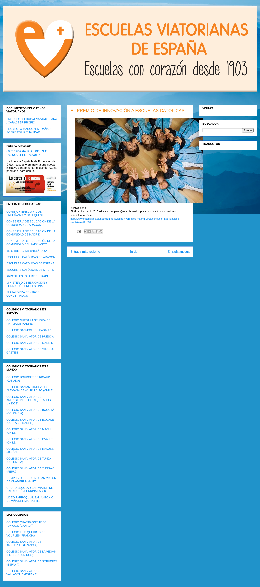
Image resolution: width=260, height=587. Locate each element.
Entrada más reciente (85, 251)
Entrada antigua (179, 251)
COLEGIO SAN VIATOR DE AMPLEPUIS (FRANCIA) (23, 543)
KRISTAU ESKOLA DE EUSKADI (27, 276)
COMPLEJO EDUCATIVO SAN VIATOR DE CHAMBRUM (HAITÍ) (31, 479)
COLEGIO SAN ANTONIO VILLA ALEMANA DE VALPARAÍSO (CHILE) (29, 388)
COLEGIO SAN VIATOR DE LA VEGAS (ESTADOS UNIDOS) (31, 553)
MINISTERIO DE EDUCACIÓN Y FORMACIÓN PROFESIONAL (27, 284)
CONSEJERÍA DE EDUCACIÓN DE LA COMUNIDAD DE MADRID (30, 233)
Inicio (133, 251)
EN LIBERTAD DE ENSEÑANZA (26, 250)
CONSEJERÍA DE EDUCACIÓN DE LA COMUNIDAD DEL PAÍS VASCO (30, 242)
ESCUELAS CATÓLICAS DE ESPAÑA (30, 263)
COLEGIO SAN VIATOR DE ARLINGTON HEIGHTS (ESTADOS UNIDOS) (28, 400)
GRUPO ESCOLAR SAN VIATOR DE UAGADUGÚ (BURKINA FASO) (29, 489)
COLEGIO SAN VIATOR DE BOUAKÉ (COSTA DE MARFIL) (30, 421)
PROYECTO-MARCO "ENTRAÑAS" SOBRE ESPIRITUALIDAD (28, 130)
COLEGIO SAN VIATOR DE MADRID (29, 343)
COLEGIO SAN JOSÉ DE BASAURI (29, 330)
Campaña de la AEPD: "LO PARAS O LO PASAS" (26, 153)
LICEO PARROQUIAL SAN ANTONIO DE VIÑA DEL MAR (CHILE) (29, 499)
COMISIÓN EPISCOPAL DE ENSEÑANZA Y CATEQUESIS (25, 213)
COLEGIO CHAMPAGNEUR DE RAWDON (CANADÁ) (26, 524)
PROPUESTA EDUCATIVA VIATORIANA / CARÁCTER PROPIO (31, 120)
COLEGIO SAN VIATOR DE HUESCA (30, 336)
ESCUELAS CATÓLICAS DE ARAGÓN (30, 257)
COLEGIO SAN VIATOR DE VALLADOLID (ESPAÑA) (23, 572)
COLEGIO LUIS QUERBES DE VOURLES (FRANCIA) (25, 533)
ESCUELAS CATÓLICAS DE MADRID (30, 269)
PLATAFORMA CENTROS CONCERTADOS (22, 294)
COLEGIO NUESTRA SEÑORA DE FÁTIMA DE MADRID (28, 322)
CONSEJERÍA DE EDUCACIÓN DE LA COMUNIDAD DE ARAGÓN (30, 223)
